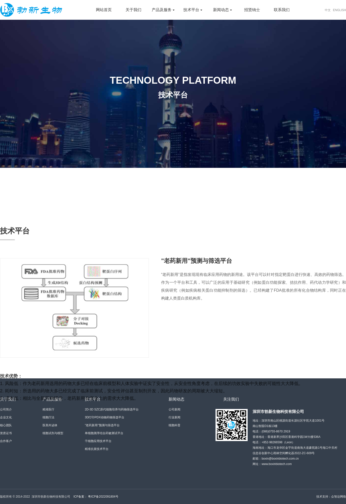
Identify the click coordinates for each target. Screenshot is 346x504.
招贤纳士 (252, 10)
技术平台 (192, 10)
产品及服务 (163, 10)
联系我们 (282, 10)
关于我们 (133, 10)
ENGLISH (339, 10)
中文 (328, 10)
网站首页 (104, 10)
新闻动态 (222, 10)
